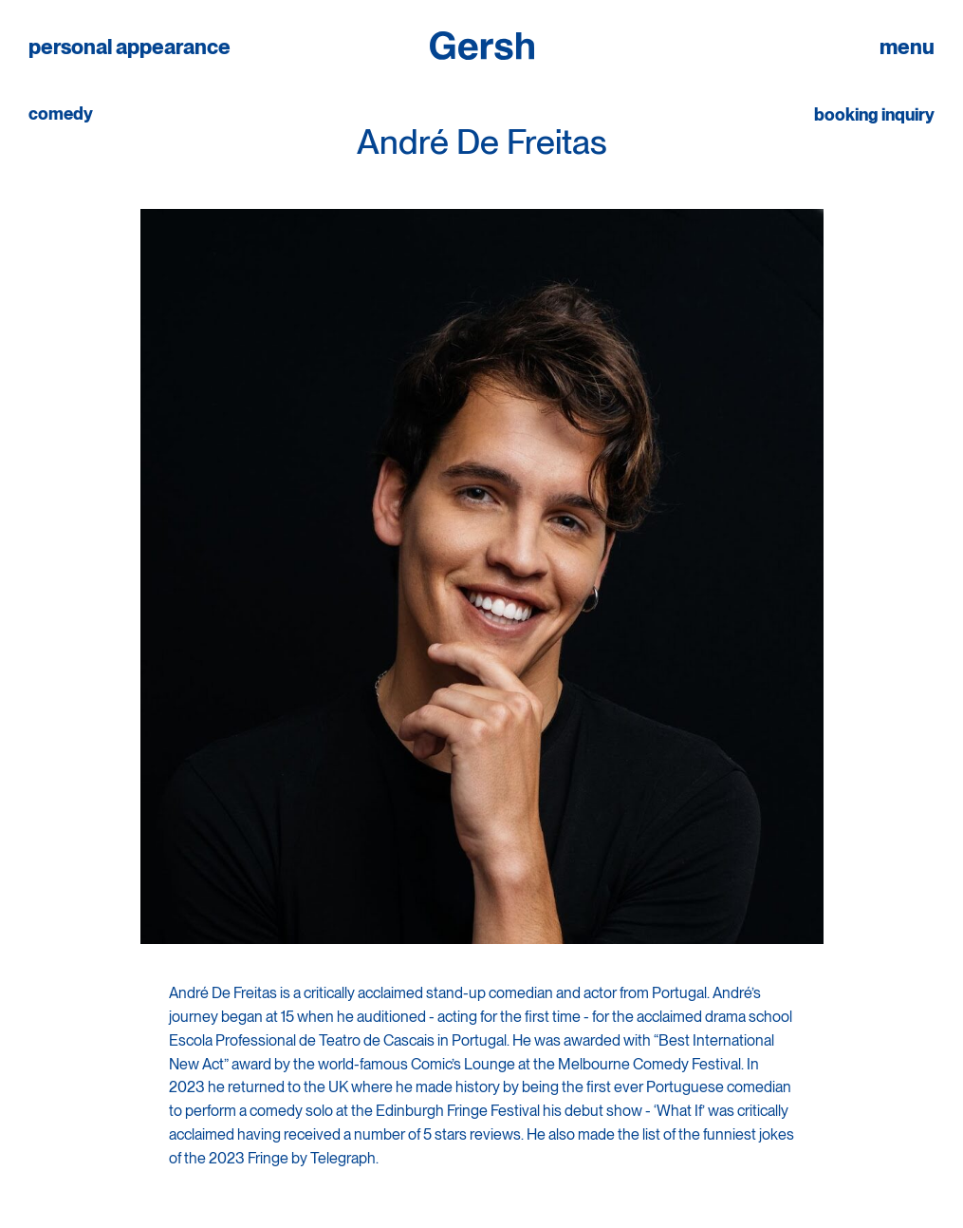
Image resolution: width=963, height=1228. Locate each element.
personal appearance (129, 47)
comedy (60, 113)
